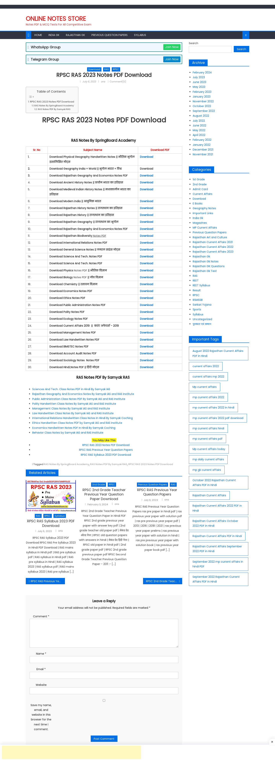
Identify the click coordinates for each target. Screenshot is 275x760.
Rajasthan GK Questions (209, 266)
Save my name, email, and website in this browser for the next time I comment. (41, 717)
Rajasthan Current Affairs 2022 (213, 247)
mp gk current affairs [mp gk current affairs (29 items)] (206, 470)
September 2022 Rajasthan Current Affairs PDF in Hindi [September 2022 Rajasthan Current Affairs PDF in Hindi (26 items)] (216, 579)
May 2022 (199, 130)
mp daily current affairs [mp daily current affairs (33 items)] (208, 459)
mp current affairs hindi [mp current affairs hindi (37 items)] (208, 428)
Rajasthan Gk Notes (205, 261)
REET (196, 280)
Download (94, 69)
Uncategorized (202, 319)
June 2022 (199, 125)
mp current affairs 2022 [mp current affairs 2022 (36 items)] (208, 397)
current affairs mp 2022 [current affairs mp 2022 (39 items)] (208, 376)
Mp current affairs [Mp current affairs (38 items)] (204, 387)
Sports (197, 309)
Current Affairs (202, 194)
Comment (41, 616)
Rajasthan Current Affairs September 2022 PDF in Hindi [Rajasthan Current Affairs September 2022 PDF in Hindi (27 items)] (217, 548)
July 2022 (199, 121)
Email (41, 669)
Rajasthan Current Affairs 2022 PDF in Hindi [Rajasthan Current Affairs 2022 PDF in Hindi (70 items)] (217, 508)
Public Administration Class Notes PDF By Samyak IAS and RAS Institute (78, 399)
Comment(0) (118, 81)
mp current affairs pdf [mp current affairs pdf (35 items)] (207, 439)
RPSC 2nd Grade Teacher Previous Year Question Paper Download (104, 494)
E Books (197, 203)
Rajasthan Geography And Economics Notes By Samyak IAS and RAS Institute (83, 394)
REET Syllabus (201, 285)
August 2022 (201, 116)
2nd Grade (98, 484)
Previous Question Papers (109, 35)
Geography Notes (204, 208)
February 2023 (202, 92)
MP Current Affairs (205, 227)
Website (41, 685)
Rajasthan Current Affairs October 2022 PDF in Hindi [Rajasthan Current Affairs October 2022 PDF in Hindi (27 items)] (215, 523)
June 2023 (199, 82)
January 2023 (201, 96)
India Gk (54, 35)
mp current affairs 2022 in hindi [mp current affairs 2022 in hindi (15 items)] (213, 407)
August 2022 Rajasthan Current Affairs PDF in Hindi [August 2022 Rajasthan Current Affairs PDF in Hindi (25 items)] (217, 353)
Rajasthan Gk (75, 35)
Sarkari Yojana (202, 305)
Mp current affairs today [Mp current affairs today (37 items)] (208, 449)
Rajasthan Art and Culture (210, 237)
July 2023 (199, 77)
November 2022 (203, 101)
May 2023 (199, 87)
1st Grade (199, 179)
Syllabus (140, 35)
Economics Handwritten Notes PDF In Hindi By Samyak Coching (73, 428)
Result (197, 290)
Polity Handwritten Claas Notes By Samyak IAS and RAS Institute (74, 404)
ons (103, 81)
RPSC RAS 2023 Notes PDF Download (52, 101)
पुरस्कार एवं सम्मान (202, 324)
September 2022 (204, 111)
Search (193, 43)
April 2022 (199, 135)
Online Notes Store (56, 18)
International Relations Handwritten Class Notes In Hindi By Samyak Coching (82, 418)
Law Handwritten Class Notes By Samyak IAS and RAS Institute (73, 413)
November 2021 (203, 154)
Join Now (172, 47)
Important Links (203, 213)
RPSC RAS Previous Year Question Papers (106, 450)
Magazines (200, 223)
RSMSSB (198, 300)
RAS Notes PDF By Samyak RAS (55, 109)
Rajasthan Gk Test (205, 271)
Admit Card (200, 189)
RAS (106, 69)
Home (38, 35)
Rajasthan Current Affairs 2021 (213, 242)
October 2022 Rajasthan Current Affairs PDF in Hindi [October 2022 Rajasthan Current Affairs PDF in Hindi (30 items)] (214, 482)
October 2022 (202, 106)
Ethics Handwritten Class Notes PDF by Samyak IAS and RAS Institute (77, 423)
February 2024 (202, 72)
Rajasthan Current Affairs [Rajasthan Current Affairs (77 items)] (209, 495)
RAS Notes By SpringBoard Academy (54, 105)
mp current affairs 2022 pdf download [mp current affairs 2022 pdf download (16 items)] (217, 418)
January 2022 (201, 145)
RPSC (116, 69)
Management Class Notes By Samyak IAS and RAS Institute (71, 408)
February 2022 (202, 140)
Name (41, 654)
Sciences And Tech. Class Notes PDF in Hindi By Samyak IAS (71, 389)
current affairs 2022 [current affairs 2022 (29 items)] (205, 366)
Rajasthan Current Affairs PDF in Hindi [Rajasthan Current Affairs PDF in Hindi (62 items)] (217, 536)
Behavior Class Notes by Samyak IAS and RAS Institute (67, 433)
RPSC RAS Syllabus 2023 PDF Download (106, 455)
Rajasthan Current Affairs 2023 (213, 252)
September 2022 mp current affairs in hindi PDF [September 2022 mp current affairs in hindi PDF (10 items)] (217, 564)
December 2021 (203, 149)
